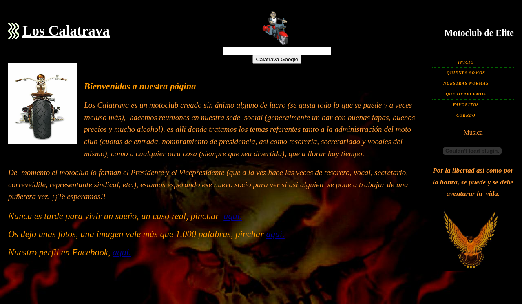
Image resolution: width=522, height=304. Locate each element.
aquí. (232, 216)
